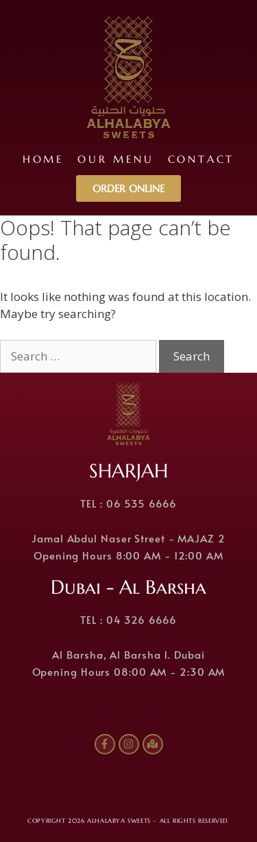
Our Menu (115, 159)
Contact (201, 159)
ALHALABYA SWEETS (119, 821)
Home (43, 159)
